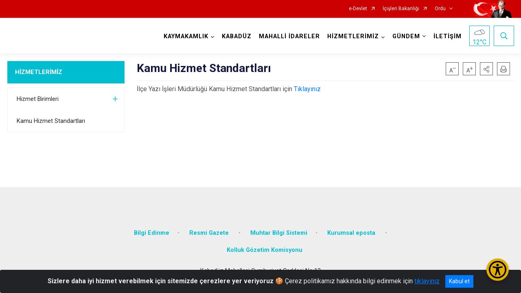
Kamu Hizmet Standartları (51, 121)
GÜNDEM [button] (406, 36)
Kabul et (459, 281)
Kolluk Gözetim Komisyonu (264, 250)
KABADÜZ (237, 36)
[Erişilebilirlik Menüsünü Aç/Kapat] (497, 269)
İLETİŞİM (447, 36)
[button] (486, 68)
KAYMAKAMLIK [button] (186, 36)
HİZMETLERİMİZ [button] (353, 36)
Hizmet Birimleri (38, 99)
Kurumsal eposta (352, 233)
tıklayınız (427, 281)
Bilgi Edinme (151, 233)
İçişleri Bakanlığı (401, 8)
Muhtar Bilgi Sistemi (278, 233)
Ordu (440, 8)
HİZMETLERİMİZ (38, 72)
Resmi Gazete (209, 233)
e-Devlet (358, 8)
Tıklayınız (307, 89)
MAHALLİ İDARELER (289, 36)
